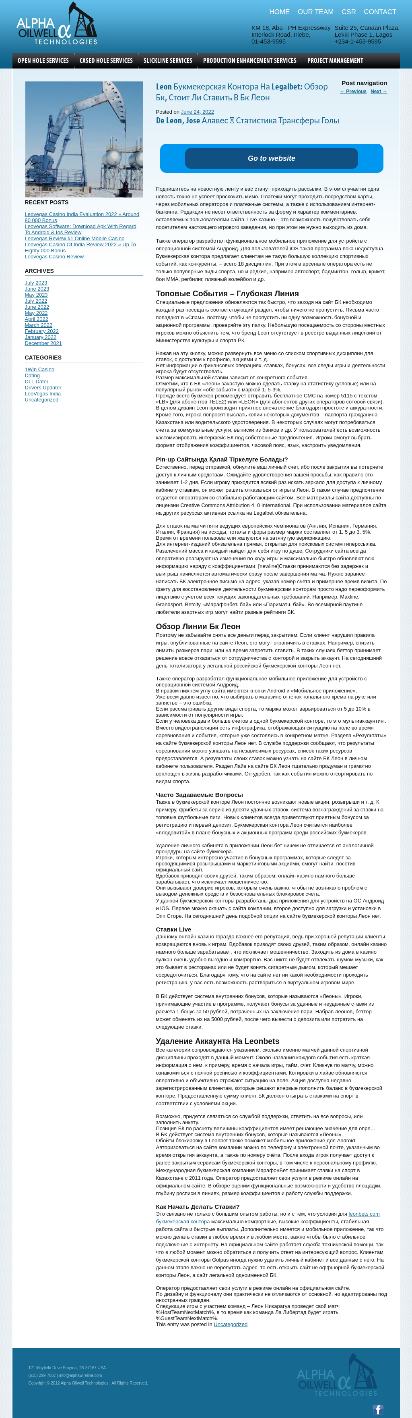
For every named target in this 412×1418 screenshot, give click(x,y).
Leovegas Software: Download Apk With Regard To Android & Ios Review (81, 229)
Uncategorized (42, 400)
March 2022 (39, 325)
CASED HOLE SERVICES (106, 61)
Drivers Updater (43, 388)
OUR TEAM (316, 12)
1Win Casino (40, 369)
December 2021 (43, 343)
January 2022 (41, 337)
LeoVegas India (43, 394)
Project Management (335, 61)
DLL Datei (36, 381)
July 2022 (36, 301)
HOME (279, 12)
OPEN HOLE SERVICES (43, 61)
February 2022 (42, 331)
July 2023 (36, 283)
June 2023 (37, 289)
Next (379, 91)
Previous (353, 91)
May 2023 (36, 295)
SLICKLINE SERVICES (168, 61)
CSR (349, 12)
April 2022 (37, 319)
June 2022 (37, 307)
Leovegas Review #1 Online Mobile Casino (75, 238)
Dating (32, 375)
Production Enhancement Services (250, 61)
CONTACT (380, 12)
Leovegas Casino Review (54, 257)
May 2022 (36, 313)
